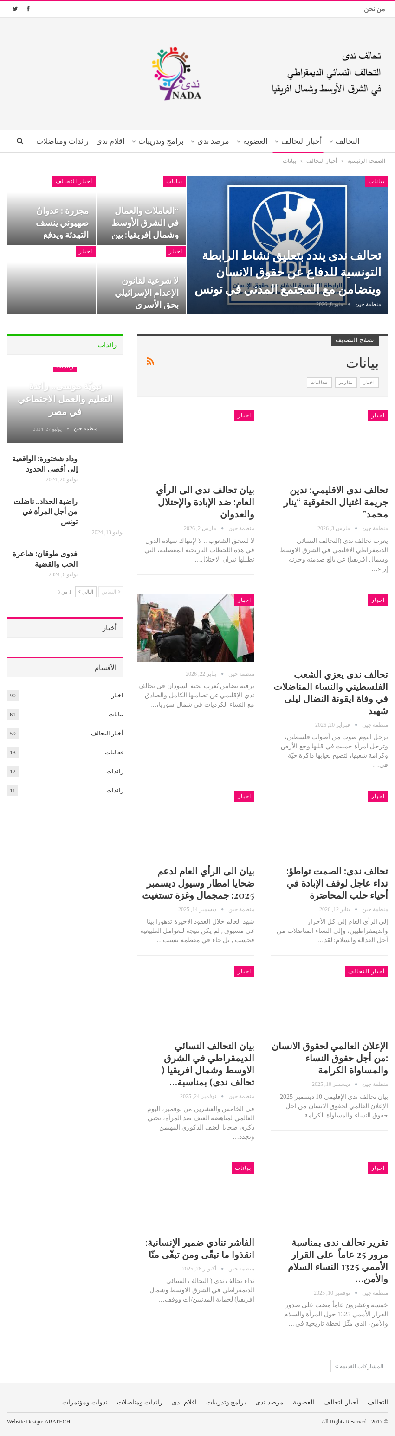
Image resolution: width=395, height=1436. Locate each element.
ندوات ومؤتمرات (85, 1402)
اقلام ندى (93, 141)
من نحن (375, 9)
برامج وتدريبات (145, 141)
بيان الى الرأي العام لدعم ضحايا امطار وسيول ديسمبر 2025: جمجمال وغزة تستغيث (198, 882)
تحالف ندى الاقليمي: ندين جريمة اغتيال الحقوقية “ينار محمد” (336, 501)
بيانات (377, 181)
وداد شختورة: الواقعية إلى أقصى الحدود (45, 463)
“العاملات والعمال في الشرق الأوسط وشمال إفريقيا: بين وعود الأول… (145, 228)
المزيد (61, 141)
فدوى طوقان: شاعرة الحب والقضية (45, 558)
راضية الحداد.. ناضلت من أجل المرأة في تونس (45, 511)
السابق (111, 591)
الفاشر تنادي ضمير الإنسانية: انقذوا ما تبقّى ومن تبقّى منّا (199, 1248)
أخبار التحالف (291, 141)
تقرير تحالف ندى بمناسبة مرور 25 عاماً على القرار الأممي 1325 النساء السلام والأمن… (338, 1260)
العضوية (243, 141)
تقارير (346, 382)
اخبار (175, 251)
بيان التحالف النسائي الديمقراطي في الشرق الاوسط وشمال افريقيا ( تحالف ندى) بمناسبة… (208, 1063)
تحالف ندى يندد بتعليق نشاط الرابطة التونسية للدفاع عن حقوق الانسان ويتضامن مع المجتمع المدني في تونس (287, 272)
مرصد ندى (199, 141)
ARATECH (57, 1421)
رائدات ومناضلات (140, 1402)
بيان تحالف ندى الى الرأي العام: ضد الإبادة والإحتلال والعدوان (205, 501)
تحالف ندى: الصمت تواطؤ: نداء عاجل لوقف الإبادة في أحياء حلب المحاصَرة (337, 882)
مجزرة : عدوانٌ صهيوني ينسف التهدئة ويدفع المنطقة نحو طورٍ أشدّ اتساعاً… (58, 234)
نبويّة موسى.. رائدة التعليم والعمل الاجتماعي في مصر (65, 398)
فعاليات (319, 382)
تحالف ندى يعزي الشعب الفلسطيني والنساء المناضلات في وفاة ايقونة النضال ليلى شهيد (330, 692)
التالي (86, 591)
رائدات (114, 771)
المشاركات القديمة (359, 1366)
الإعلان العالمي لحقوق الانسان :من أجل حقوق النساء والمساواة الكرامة (330, 1057)
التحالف (338, 141)
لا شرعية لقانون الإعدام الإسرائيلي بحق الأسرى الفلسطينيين (147, 298)
